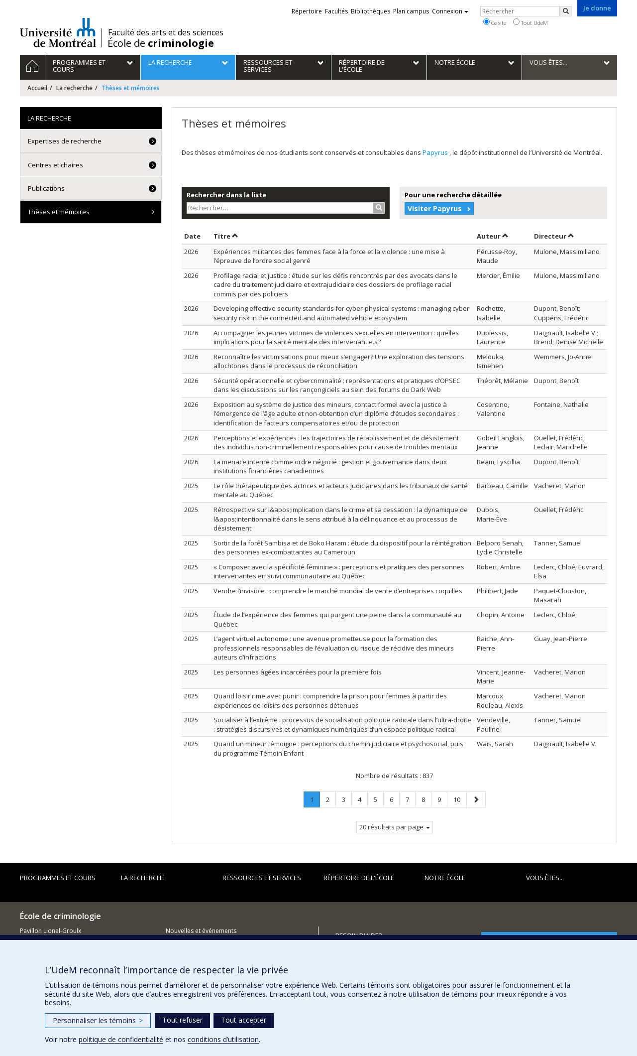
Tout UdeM (530, 22)
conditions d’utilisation (223, 1039)
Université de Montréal (58, 32)
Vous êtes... (545, 877)
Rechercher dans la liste (226, 194)
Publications (46, 188)
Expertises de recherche (65, 140)
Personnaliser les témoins (98, 1020)
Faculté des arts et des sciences (165, 32)
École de (160, 43)
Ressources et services (261, 877)
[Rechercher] (566, 11)
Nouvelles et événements (201, 930)
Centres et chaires (55, 164)
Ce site (494, 22)
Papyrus (436, 152)
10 (460, 799)
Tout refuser (182, 1020)
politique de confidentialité (121, 1039)
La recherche (74, 88)
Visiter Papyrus (435, 208)
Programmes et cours (58, 877)
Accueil (37, 88)
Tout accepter (243, 1020)
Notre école (445, 877)
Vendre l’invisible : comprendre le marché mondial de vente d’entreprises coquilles (337, 590)
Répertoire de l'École (358, 877)
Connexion (450, 11)
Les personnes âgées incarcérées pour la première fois (297, 671)
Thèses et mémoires (59, 211)
